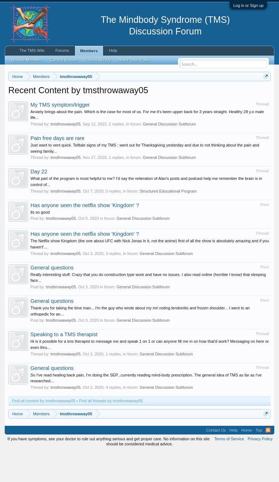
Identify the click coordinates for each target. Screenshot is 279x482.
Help (113, 50)
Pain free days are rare (58, 168)
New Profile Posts (134, 60)
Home (246, 460)
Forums (62, 50)
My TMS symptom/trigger (60, 134)
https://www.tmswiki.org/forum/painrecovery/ (112, 102)
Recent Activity (98, 60)
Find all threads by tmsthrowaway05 (111, 430)
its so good (40, 242)
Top (259, 460)
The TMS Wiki (32, 50)
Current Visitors (64, 60)
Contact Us (216, 460)
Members (89, 51)
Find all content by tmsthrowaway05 (44, 430)
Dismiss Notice (264, 93)
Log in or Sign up (248, 5)
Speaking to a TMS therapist (64, 364)
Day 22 (39, 202)
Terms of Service (229, 468)
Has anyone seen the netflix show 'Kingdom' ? (85, 235)
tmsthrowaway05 (65, 154)
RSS (268, 459)
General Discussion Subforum (169, 154)
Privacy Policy (260, 468)
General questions (52, 297)
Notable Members (27, 60)
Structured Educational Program (168, 221)
